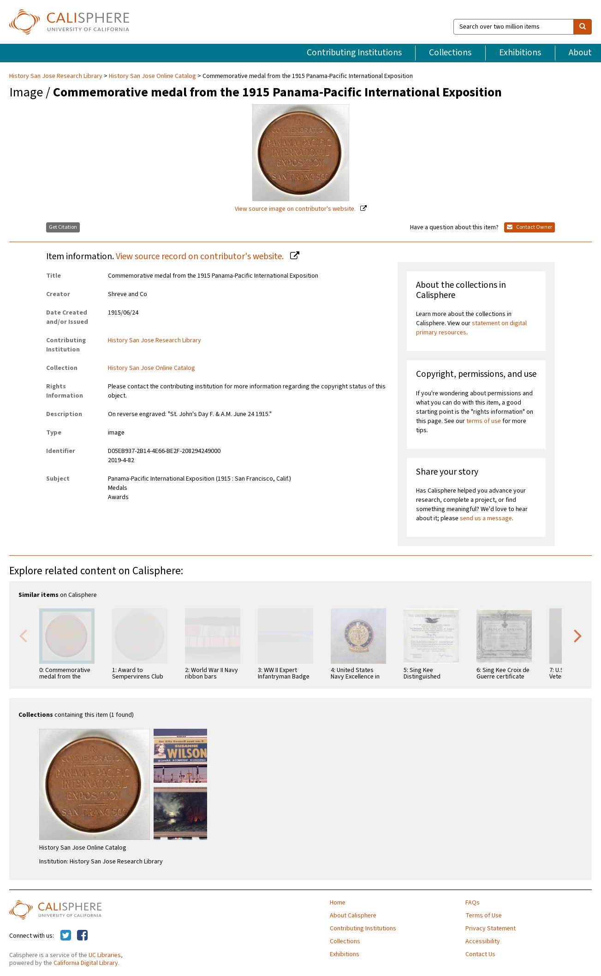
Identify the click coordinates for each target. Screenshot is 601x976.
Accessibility (482, 941)
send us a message (486, 518)
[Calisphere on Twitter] (65, 936)
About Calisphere (353, 915)
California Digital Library (86, 963)
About (580, 52)
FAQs (472, 902)
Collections (450, 52)
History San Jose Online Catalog (152, 76)
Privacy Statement (490, 928)
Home (337, 902)
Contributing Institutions (354, 52)
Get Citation (63, 227)
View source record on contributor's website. (201, 256)
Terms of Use (483, 915)
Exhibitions (520, 52)
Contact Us (480, 954)
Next (578, 635)
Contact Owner (529, 227)
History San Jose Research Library (56, 76)
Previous (23, 635)
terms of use (483, 421)
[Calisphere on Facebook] (82, 936)
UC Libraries (105, 955)
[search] (582, 27)
